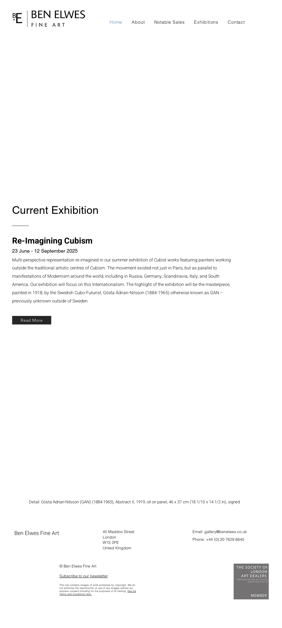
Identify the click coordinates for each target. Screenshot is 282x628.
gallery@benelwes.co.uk (225, 531)
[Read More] (31, 320)
